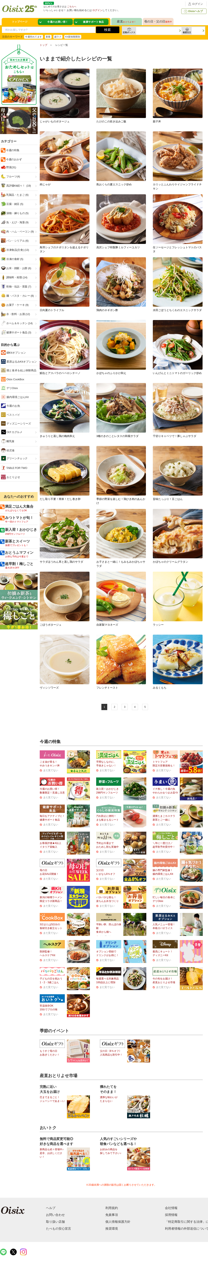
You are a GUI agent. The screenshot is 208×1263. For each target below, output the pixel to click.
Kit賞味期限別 (72, 36)
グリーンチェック (14, 458)
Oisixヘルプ (193, 11)
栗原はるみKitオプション (19, 361)
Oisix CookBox (12, 379)
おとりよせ (10, 477)
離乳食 (7, 441)
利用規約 (111, 1208)
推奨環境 (111, 1228)
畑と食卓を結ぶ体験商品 (18, 370)
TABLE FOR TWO (14, 468)
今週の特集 (12, 150)
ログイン (195, 3)
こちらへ (71, 6)
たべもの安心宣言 (58, 1228)
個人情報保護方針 (117, 1221)
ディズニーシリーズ (16, 423)
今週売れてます (33, 36)
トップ (43, 45)
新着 (48, 36)
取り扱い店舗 (55, 1221)
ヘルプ (50, 1208)
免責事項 (111, 1215)
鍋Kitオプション (13, 352)
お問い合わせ (55, 1215)
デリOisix (9, 388)
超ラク (57, 36)
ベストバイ (10, 414)
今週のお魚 (10, 405)
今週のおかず (13, 159)
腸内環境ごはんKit (15, 397)
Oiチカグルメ (11, 432)
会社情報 (171, 1208)
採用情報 (171, 1215)
